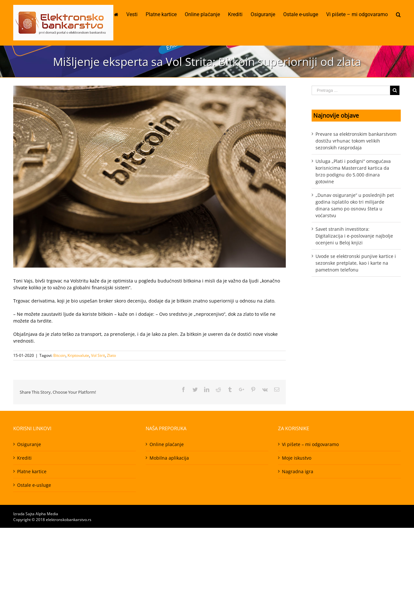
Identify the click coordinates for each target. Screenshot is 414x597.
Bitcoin (59, 355)
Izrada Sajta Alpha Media (35, 514)
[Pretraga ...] (351, 90)
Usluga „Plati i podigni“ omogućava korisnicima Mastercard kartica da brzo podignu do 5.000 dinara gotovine (353, 171)
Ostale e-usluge (34, 485)
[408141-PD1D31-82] (149, 177)
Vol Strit (98, 355)
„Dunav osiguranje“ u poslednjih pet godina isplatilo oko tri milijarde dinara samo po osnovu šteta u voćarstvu (355, 205)
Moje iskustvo (296, 458)
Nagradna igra (297, 471)
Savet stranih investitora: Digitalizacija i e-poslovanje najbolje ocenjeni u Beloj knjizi (354, 236)
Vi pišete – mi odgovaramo (310, 444)
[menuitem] (120, 14)
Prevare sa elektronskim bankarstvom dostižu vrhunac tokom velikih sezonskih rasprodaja (356, 141)
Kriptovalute (78, 355)
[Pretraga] (398, 14)
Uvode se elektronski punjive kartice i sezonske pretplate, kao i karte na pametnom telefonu (356, 263)
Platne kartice (32, 471)
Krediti (24, 458)
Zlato (111, 355)
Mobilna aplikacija (169, 458)
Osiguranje (29, 444)
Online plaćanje (167, 444)
